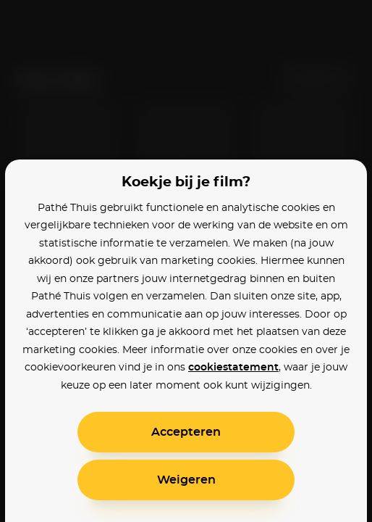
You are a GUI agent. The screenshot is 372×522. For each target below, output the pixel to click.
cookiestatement (233, 367)
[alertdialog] (186, 261)
